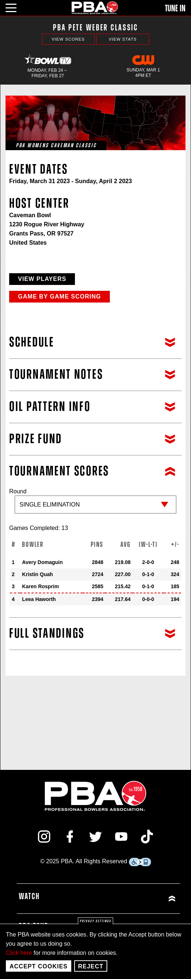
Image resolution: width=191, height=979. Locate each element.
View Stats (123, 39)
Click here (19, 953)
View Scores (68, 39)
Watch (29, 896)
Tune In (175, 8)
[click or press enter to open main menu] (15, 7)
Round (95, 504)
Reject (90, 966)
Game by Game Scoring (59, 296)
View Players (42, 279)
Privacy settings (95, 921)
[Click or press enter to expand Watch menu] (138, 898)
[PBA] (95, 7)
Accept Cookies (39, 966)
